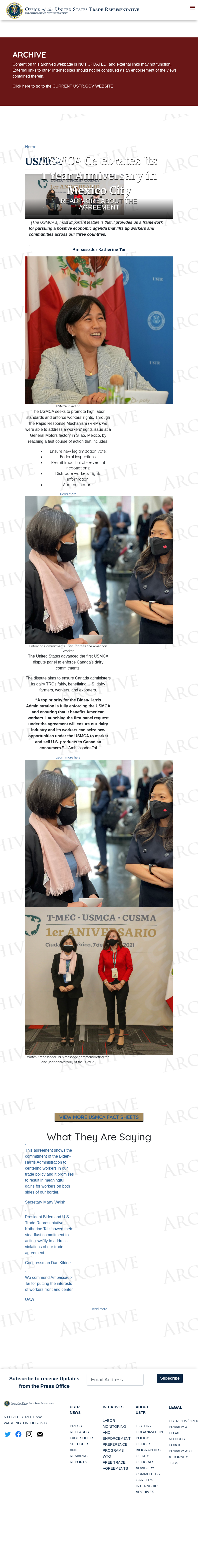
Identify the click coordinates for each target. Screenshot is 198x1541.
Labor (109, 1421)
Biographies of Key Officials (148, 1457)
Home (30, 146)
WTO (107, 1457)
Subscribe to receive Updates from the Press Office (44, 1382)
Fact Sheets (82, 1439)
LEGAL (175, 1407)
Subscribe (169, 1378)
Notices (177, 1439)
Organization (149, 1433)
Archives (145, 1493)
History (143, 1427)
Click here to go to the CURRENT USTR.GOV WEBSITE (63, 86)
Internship (146, 1487)
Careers (144, 1481)
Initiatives (114, 1407)
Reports (78, 1463)
